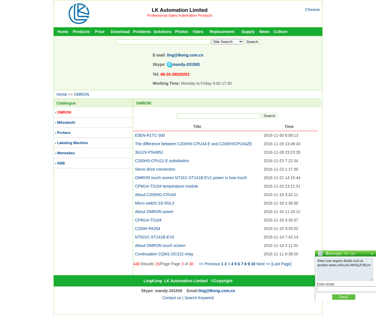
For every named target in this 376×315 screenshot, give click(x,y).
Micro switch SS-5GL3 (154, 203)
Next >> (263, 264)
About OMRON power (154, 211)
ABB (61, 163)
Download (120, 31)
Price (99, 31)
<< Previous (209, 264)
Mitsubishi (66, 122)
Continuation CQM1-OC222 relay (164, 254)
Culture (281, 31)
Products (81, 31)
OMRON (81, 94)
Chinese (312, 9)
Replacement (221, 31)
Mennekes (66, 153)
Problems (142, 31)
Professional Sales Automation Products (179, 15)
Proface (64, 133)
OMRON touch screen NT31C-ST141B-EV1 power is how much (191, 177)
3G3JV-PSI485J (149, 152)
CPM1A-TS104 (148, 220)
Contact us (171, 298)
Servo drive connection (155, 169)
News (264, 31)
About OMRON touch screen (160, 245)
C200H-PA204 (147, 228)
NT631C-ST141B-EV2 (154, 237)
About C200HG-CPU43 (155, 194)
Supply (248, 31)
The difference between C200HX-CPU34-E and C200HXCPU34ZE (193, 144)
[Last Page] (281, 264)
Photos (181, 31)
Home (62, 31)
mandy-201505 (186, 64)
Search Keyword (199, 298)
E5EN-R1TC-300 (150, 135)
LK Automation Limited (180, 10)
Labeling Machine (72, 143)
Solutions (163, 31)
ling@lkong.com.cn (185, 55)
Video (198, 31)
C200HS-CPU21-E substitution (162, 160)
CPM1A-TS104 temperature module (166, 186)
